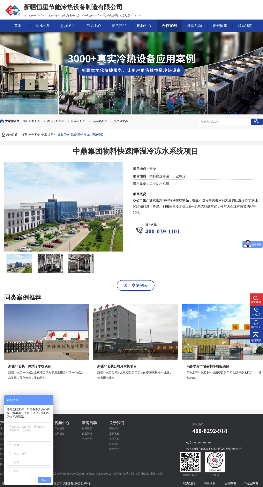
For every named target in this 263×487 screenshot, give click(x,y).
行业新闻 (87, 433)
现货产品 (119, 26)
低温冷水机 (78, 121)
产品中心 (93, 26)
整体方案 (114, 438)
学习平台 (87, 438)
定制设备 (114, 433)
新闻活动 (194, 26)
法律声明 (114, 449)
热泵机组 (68, 26)
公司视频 (60, 433)
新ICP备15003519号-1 (76, 483)
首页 (18, 26)
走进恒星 (219, 26)
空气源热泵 (121, 121)
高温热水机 (100, 121)
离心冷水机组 (55, 121)
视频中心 (144, 26)
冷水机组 (43, 26)
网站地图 (209, 483)
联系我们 (245, 26)
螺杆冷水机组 (31, 121)
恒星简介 (114, 428)
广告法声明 (250, 483)
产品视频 (60, 428)
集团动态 (87, 428)
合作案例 (169, 26)
